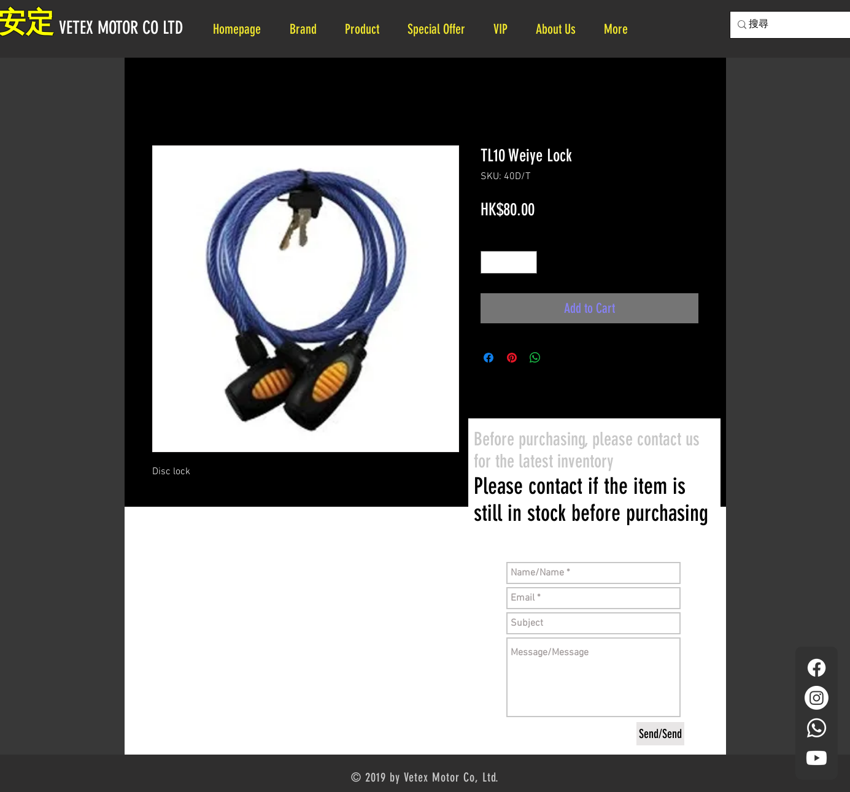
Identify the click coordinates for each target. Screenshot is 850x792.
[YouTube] (817, 758)
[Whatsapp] (817, 728)
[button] (561, 29)
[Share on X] (558, 357)
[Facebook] (817, 668)
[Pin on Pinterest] (511, 357)
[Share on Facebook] (488, 357)
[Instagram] (817, 698)
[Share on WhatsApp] (535, 357)
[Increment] (527, 262)
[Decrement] (490, 262)
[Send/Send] (660, 733)
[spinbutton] (509, 262)
